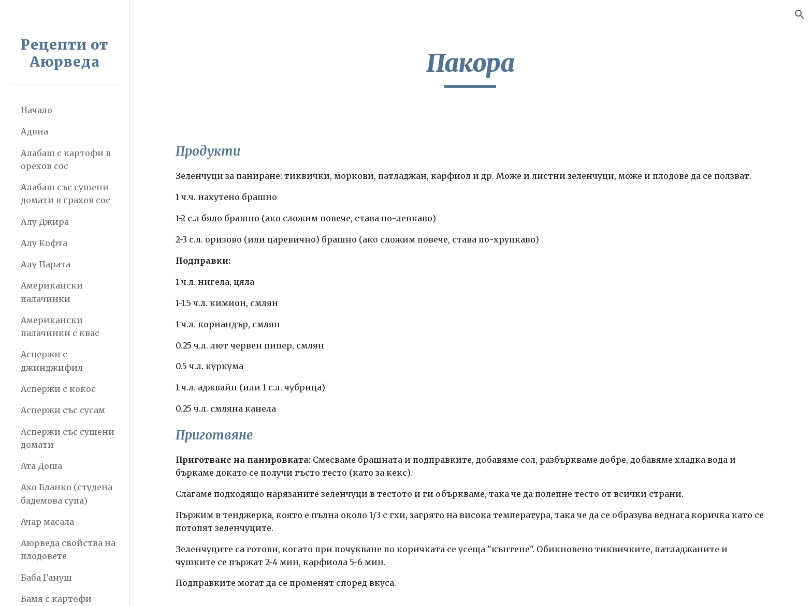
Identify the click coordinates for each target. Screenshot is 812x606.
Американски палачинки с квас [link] (60, 326)
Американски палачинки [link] (52, 292)
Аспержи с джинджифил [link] (52, 360)
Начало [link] (36, 110)
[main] (471, 67)
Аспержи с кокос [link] (58, 389)
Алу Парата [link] (45, 264)
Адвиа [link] (34, 131)
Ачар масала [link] (47, 522)
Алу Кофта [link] (44, 243)
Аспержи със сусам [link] (63, 410)
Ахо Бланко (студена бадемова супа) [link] (66, 493)
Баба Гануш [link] (46, 577)
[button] (799, 14)
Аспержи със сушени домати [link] (67, 438)
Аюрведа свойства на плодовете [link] (68, 549)
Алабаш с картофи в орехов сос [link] (66, 159)
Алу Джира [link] (45, 222)
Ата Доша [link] (41, 466)
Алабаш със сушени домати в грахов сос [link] (65, 193)
